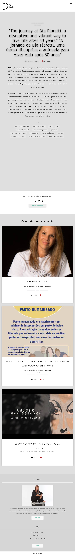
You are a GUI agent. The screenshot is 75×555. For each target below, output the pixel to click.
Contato (37, 545)
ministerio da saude (56, 136)
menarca (60, 133)
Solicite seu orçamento (37, 205)
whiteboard (34, 133)
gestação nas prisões (40, 130)
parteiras (54, 130)
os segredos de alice (18, 136)
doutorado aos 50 (22, 130)
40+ (57, 126)
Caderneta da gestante (37, 136)
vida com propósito (22, 126)
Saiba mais (37, 518)
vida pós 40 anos (39, 126)
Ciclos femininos (48, 133)
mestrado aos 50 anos (18, 133)
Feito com (37, 553)
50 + (50, 126)
